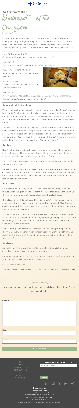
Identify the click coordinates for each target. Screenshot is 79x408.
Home (20, 361)
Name (5, 329)
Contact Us (20, 377)
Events (20, 363)
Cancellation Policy (20, 366)
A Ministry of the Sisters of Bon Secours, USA (39, 396)
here (4, 121)
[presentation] (55, 370)
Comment (7, 299)
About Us (20, 374)
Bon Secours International (39, 398)
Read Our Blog (20, 369)
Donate (20, 371)
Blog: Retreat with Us (14, 11)
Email (5, 338)
